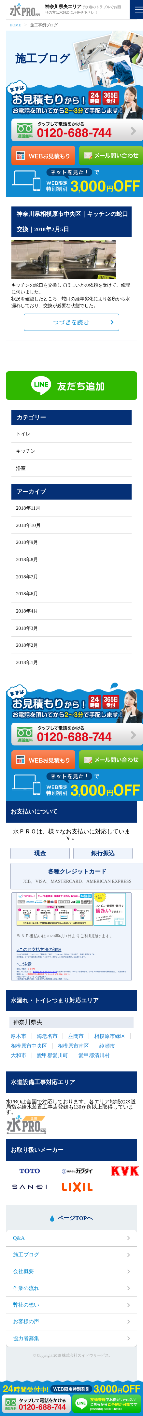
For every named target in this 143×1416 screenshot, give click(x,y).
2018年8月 (27, 559)
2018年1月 (27, 662)
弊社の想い (26, 1305)
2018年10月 (28, 525)
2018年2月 (27, 645)
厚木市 (18, 1036)
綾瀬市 (107, 1046)
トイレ (23, 433)
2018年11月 (28, 507)
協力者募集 (26, 1338)
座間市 (76, 1036)
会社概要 (23, 1271)
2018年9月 (27, 542)
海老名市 (47, 1036)
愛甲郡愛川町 (52, 1055)
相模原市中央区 (29, 1046)
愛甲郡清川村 (94, 1055)
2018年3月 (27, 628)
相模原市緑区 (109, 1036)
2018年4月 (27, 610)
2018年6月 (27, 593)
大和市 (18, 1055)
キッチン (26, 450)
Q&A (19, 1238)
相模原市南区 (73, 1046)
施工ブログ (26, 1255)
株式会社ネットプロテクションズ (45, 971)
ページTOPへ (75, 1218)
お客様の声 (26, 1321)
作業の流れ (26, 1288)
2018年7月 (27, 576)
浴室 (21, 468)
